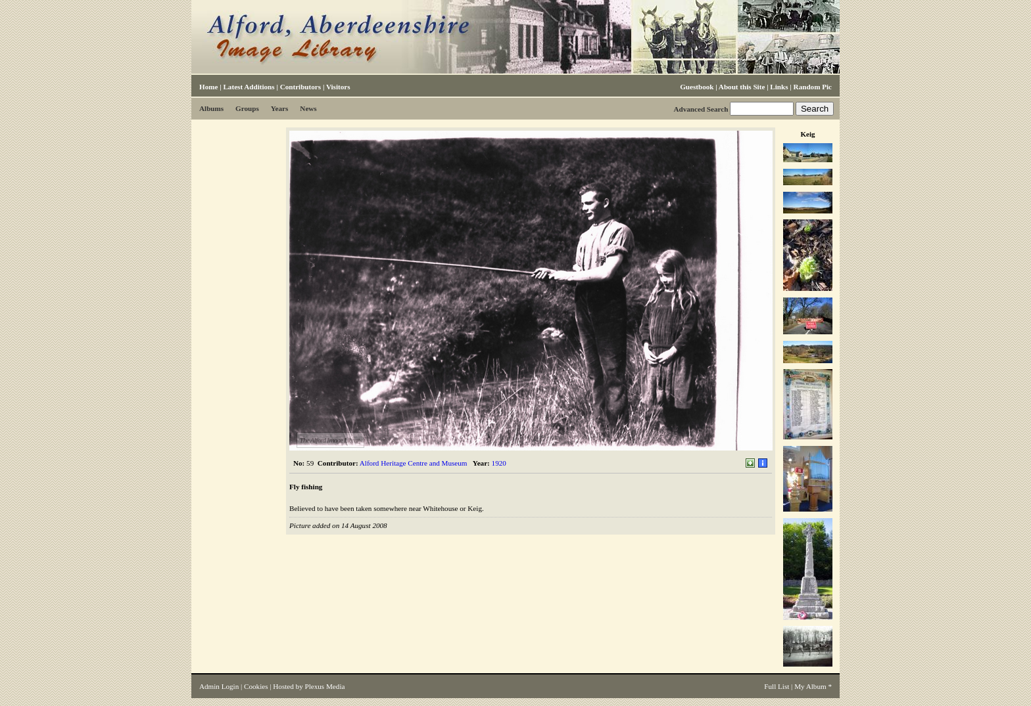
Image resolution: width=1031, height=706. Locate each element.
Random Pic (813, 87)
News (308, 108)
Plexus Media (325, 686)
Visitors (338, 87)
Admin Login (219, 686)
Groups (247, 108)
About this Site (742, 87)
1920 (499, 463)
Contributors (300, 87)
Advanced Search (700, 109)
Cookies (256, 686)
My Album (810, 686)
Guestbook (696, 87)
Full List (776, 686)
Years (280, 108)
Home (208, 87)
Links (779, 87)
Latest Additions (248, 87)
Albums (211, 108)
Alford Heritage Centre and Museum (414, 463)
